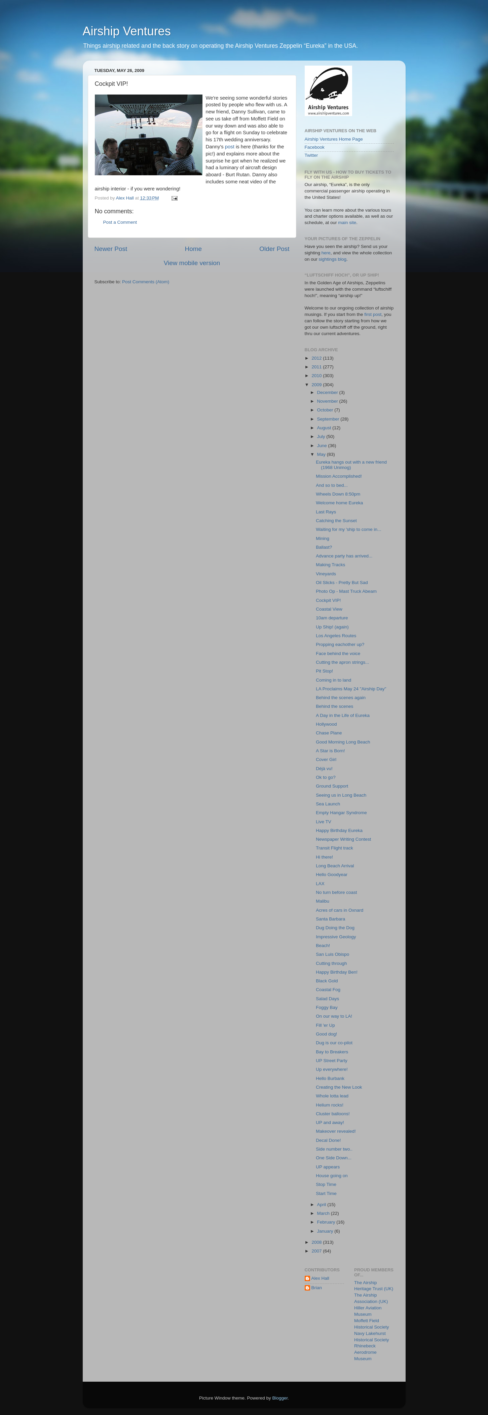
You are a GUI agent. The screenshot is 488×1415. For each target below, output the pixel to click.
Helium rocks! (329, 1105)
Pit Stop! (324, 671)
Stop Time (326, 1184)
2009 (317, 384)
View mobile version (192, 262)
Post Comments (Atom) (145, 281)
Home (193, 248)
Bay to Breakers (332, 1051)
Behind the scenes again (341, 697)
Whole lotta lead (332, 1095)
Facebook (315, 147)
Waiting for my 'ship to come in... (348, 529)
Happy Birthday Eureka (339, 830)
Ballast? (324, 547)
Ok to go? (326, 777)
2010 (317, 375)
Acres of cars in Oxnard (339, 910)
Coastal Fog (328, 989)
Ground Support (332, 786)
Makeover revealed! (336, 1131)
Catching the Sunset (336, 520)
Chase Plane (329, 732)
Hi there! (324, 857)
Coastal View (329, 609)
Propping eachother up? (340, 644)
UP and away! (330, 1122)
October (326, 409)
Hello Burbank (330, 1078)
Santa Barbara (330, 918)
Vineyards (326, 573)
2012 (317, 358)
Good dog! (326, 1034)
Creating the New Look (339, 1087)
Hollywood (326, 724)
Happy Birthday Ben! (337, 972)
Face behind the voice (338, 653)
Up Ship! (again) (332, 626)
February (327, 1222)
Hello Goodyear (331, 874)
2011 (317, 366)
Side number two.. (334, 1149)
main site (347, 222)
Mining (322, 538)
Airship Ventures (127, 31)
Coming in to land (333, 680)
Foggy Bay (327, 1007)
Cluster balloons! (333, 1113)
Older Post (274, 248)
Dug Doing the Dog (335, 927)
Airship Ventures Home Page (334, 139)
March (324, 1213)
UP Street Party (331, 1060)
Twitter (311, 155)
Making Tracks (330, 564)
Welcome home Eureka (339, 502)
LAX (320, 883)
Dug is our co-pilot (334, 1042)
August (325, 427)
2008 (317, 1242)
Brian (316, 1287)
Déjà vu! (324, 768)
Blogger (280, 1398)
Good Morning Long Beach (343, 742)
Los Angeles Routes (336, 635)
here (326, 252)
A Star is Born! (330, 750)
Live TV (323, 821)
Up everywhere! (332, 1069)
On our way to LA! (334, 1016)
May (322, 454)
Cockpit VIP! (328, 600)
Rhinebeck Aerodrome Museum (365, 1352)
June (322, 445)
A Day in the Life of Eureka (343, 715)
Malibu (322, 901)
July (322, 436)
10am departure (332, 617)
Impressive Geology (336, 936)
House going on (332, 1175)
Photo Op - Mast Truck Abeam (346, 591)
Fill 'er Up (325, 1025)
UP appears (328, 1166)
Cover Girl (326, 759)
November (328, 401)
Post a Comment (120, 222)
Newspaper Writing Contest (343, 839)
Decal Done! (328, 1140)
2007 (317, 1251)
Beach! (323, 945)
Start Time (326, 1193)
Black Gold (327, 980)
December (328, 392)
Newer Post (111, 248)
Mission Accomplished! (339, 476)
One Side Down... (333, 1157)
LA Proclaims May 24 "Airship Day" (351, 688)
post (230, 146)
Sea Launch (328, 803)
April (322, 1204)
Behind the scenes (334, 706)
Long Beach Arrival (335, 865)
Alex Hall (320, 1278)
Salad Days (327, 998)
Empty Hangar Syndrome (341, 812)
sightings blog (333, 259)
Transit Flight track (334, 847)
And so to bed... (332, 485)
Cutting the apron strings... (342, 662)
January (326, 1231)
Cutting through (331, 963)
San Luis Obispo (332, 954)
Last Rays (326, 511)
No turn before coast (336, 892)
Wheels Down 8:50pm (338, 494)
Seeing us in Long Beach (341, 795)
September (329, 419)
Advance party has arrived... (344, 555)
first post (372, 314)
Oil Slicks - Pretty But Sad (342, 582)
